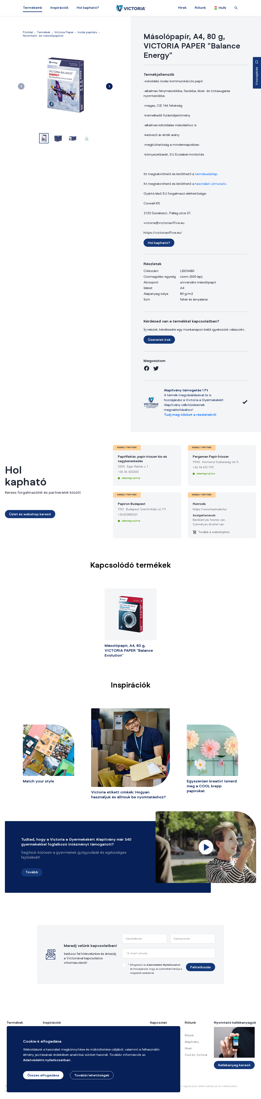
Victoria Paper (64, 32)
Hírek (182, 8)
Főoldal (28, 32)
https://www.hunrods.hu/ (210, 509)
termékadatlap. (206, 174)
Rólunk (200, 8)
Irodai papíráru (87, 32)
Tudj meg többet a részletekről (190, 415)
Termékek (43, 32)
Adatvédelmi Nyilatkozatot (163, 965)
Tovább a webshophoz (214, 532)
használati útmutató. (211, 184)
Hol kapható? (88, 8)
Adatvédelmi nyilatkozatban (46, 1060)
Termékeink (32, 8)
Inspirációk (59, 8)
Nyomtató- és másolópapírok (43, 36)
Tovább (31, 872)
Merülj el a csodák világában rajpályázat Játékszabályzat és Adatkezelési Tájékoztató (192, 1088)
